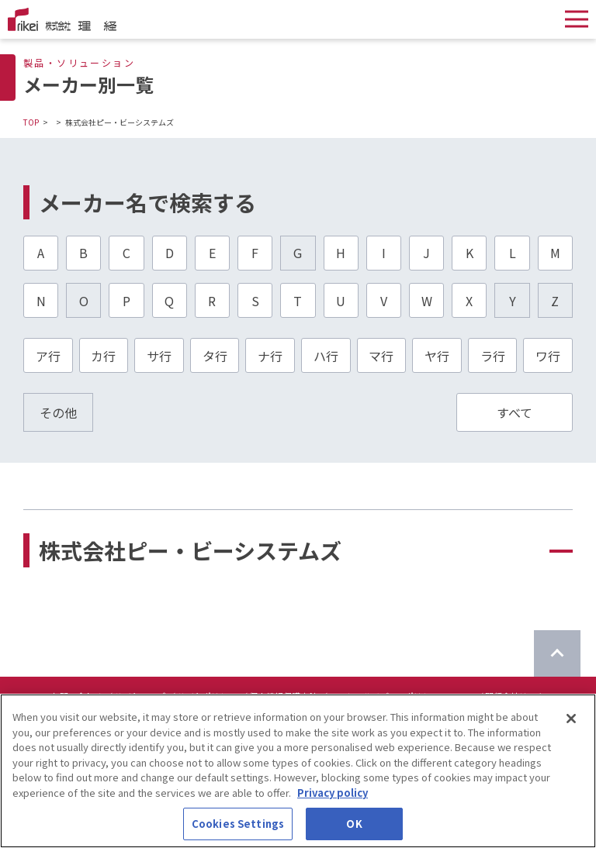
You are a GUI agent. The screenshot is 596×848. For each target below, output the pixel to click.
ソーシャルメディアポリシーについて (401, 696)
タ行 (215, 355)
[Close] (571, 725)
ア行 (48, 355)
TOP (31, 122)
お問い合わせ (76, 696)
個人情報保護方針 (283, 696)
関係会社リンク (515, 696)
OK (354, 830)
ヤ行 (436, 355)
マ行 (381, 355)
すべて (514, 412)
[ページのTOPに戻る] (557, 653)
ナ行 (270, 355)
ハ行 (326, 355)
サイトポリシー (207, 696)
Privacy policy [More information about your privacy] (332, 798)
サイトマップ (139, 696)
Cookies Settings (238, 830)
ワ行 (547, 355)
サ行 (159, 355)
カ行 (103, 355)
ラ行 (492, 355)
